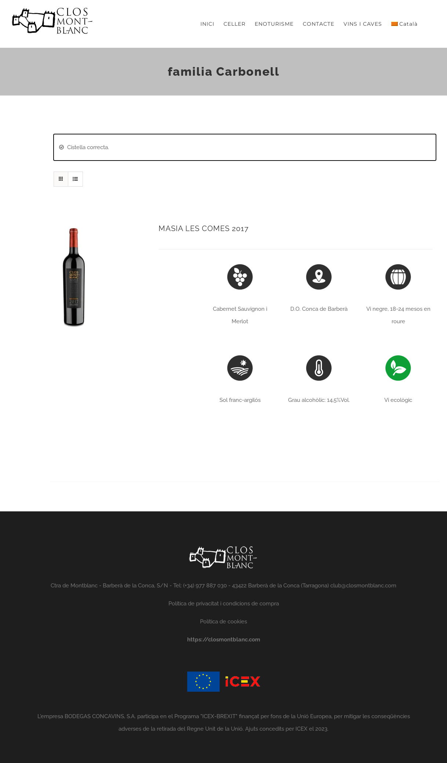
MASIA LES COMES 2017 (204, 228)
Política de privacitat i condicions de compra (223, 603)
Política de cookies (223, 621)
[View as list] (75, 179)
